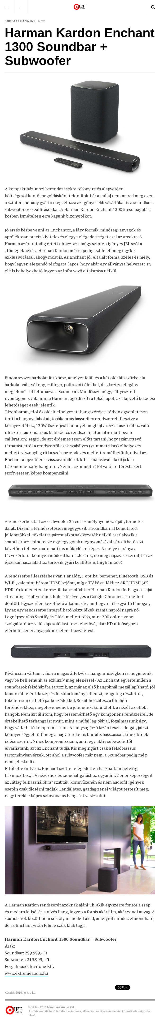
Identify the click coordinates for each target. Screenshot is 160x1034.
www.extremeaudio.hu (26, 973)
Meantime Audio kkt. (61, 1007)
